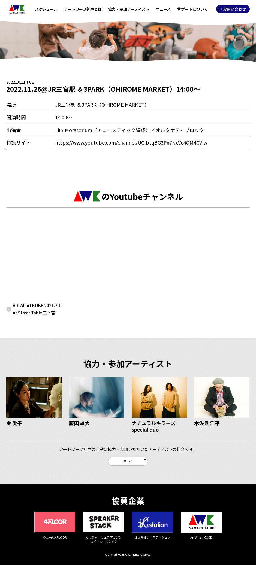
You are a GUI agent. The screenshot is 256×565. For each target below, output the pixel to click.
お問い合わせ (233, 9)
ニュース (163, 9)
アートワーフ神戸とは (83, 9)
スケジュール (46, 9)
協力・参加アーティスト (128, 9)
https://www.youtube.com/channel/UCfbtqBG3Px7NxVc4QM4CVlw (131, 142)
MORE (128, 461)
